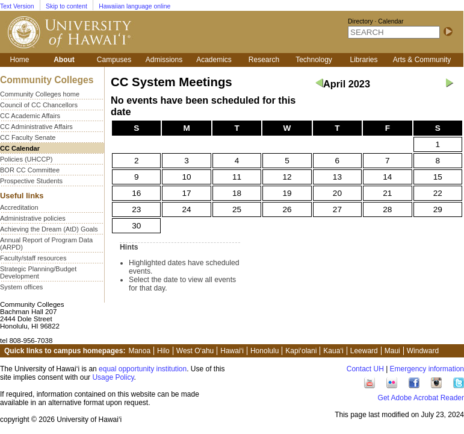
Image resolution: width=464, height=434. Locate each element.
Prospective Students (31, 180)
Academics (214, 59)
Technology (313, 59)
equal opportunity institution (143, 369)
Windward (423, 351)
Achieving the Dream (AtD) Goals (49, 229)
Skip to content (66, 6)
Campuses (114, 59)
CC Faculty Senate (27, 137)
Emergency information (427, 369)
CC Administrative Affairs (36, 126)
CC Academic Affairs (30, 115)
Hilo (163, 351)
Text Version (17, 6)
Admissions (164, 59)
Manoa (139, 351)
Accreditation (19, 207)
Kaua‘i (333, 351)
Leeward (364, 351)
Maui (392, 351)
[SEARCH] (394, 32)
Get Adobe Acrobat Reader (421, 398)
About (64, 59)
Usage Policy (113, 377)
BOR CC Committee (30, 170)
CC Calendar (20, 148)
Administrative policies (33, 218)
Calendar (390, 21)
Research (264, 59)
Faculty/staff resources (33, 258)
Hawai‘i (232, 351)
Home (19, 59)
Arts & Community (422, 59)
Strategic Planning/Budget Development (38, 272)
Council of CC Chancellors (39, 104)
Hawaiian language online (134, 6)
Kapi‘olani (301, 351)
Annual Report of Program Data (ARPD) (46, 243)
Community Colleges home (39, 94)
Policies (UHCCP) (26, 159)
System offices (21, 287)
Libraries (363, 59)
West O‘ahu (195, 351)
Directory (360, 21)
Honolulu (264, 351)
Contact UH (365, 369)
